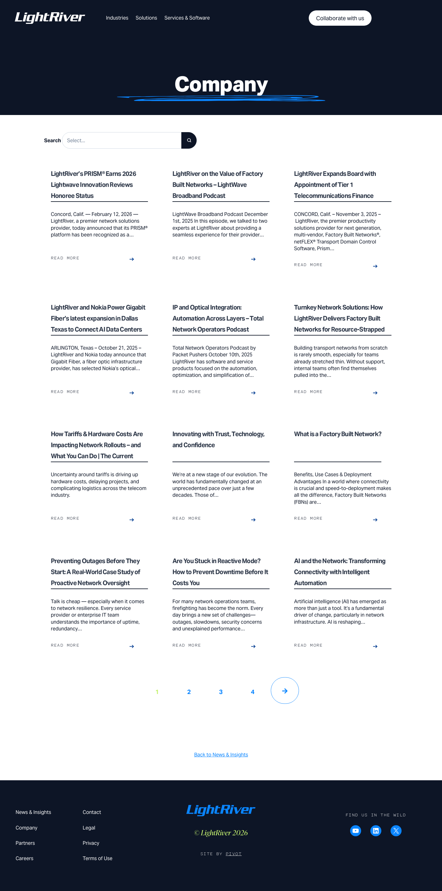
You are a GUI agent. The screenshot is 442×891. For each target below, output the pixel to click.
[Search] (189, 140)
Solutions (146, 18)
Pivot (234, 853)
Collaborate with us (340, 18)
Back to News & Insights (221, 755)
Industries (117, 18)
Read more (65, 258)
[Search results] (129, 140)
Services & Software (187, 18)
